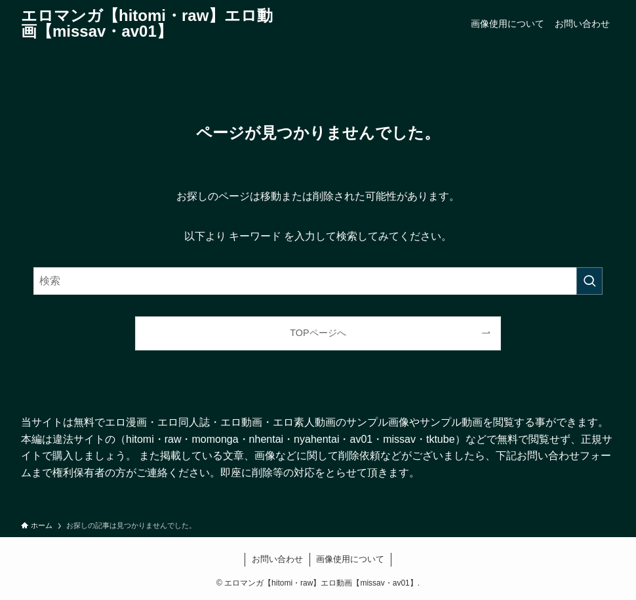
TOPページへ (318, 333)
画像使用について (350, 559)
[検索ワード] (318, 281)
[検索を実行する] (589, 281)
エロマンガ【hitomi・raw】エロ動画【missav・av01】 (147, 23)
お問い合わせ (277, 559)
